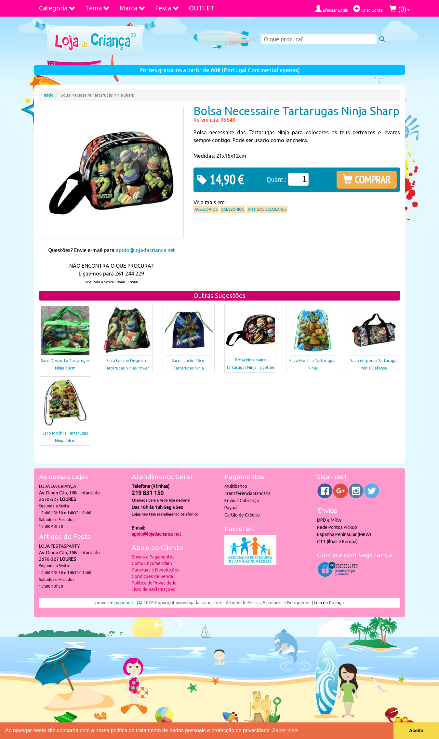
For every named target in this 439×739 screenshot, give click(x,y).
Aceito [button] (416, 730)
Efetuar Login (331, 8)
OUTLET (202, 8)
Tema (97, 8)
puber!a (128, 602)
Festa (167, 8)
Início (49, 95)
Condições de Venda (152, 576)
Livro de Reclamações (153, 589)
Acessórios (206, 209)
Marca (132, 8)
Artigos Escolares (267, 209)
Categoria (57, 8)
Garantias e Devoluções (156, 569)
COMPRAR (367, 179)
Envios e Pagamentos (153, 556)
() (399, 9)
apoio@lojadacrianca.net (145, 250)
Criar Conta (368, 8)
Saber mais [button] (285, 730)
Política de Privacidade (154, 582)
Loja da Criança (329, 602)
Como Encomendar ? (152, 563)
